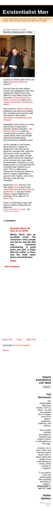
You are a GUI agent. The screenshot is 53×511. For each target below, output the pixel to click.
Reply (13, 261)
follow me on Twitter (45, 504)
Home (19, 339)
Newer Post (7, 339)
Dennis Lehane (18, 82)
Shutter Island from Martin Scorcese (16, 98)
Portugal (14, 228)
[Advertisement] (44, 362)
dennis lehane (14, 211)
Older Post (31, 339)
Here (16, 187)
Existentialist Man (25, 12)
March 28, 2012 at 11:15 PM (20, 229)
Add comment (12, 266)
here (16, 185)
